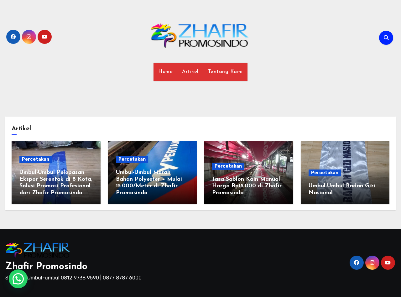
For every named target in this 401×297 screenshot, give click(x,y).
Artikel (190, 71)
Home (165, 71)
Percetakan (35, 159)
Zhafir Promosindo (46, 267)
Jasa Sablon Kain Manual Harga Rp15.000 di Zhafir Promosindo (247, 186)
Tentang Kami (225, 71)
